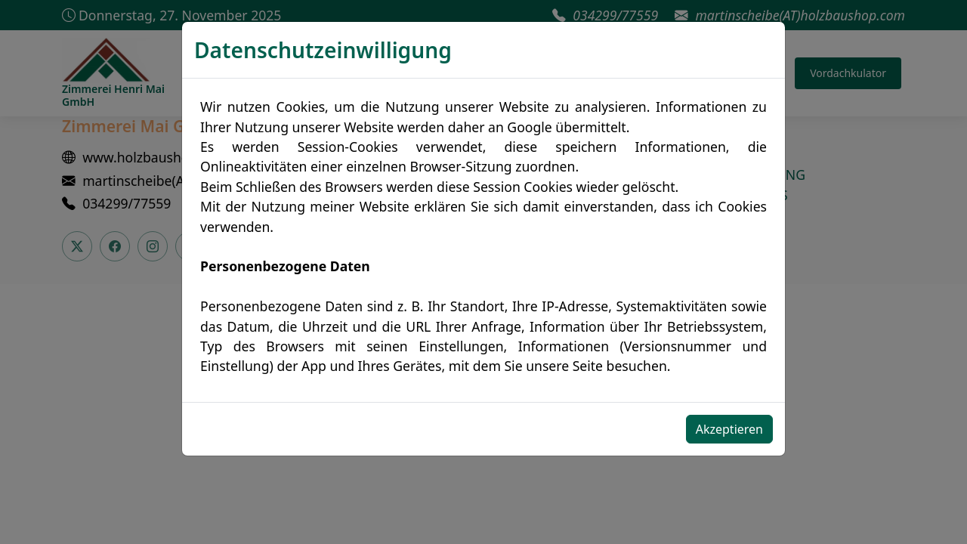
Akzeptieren (729, 429)
